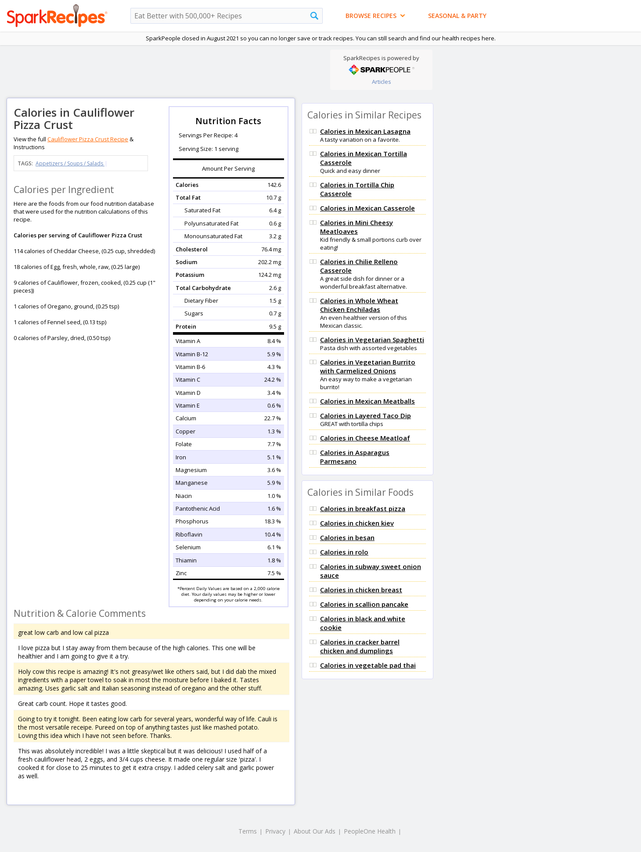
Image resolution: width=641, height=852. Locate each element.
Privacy (275, 831)
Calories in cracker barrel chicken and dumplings (360, 646)
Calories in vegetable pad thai (368, 665)
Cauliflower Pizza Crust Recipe (87, 139)
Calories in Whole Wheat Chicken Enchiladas (359, 305)
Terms (247, 831)
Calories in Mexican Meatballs (367, 401)
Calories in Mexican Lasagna (365, 131)
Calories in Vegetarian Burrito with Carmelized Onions (367, 366)
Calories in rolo (344, 552)
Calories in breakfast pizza (362, 508)
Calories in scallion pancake (364, 604)
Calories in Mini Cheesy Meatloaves (356, 227)
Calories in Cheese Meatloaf (365, 437)
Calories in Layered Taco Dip (365, 415)
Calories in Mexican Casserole (367, 208)
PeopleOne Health (370, 831)
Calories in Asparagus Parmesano (354, 456)
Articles (381, 82)
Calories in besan (347, 537)
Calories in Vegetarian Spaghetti (372, 339)
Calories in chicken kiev (357, 523)
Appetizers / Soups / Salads (70, 163)
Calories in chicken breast (361, 589)
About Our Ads (314, 831)
